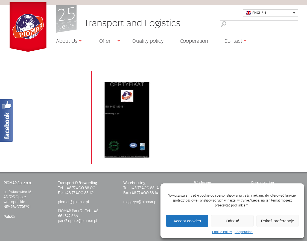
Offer (103, 41)
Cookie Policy (222, 232)
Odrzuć (232, 221)
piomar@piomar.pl (73, 201)
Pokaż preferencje (277, 221)
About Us (64, 41)
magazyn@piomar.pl (140, 201)
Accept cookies (187, 221)
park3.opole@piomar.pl (77, 220)
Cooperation (244, 232)
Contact (231, 41)
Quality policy (147, 40)
